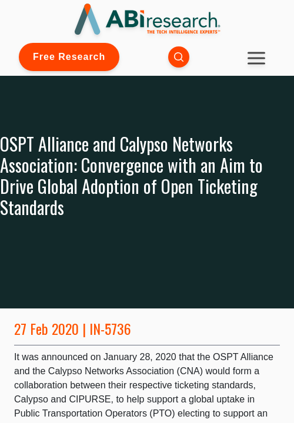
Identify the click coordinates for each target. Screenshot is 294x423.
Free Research (69, 57)
